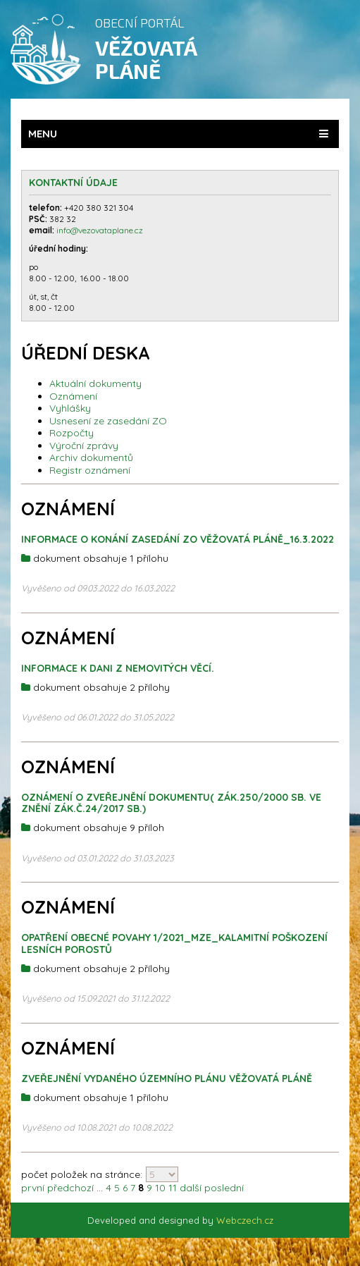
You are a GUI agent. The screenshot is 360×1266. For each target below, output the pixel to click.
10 (160, 1187)
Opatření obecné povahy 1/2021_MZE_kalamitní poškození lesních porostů (174, 943)
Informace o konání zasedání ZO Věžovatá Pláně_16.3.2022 (177, 539)
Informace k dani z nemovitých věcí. (117, 668)
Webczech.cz (244, 1220)
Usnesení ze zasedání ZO (108, 420)
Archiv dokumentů (91, 457)
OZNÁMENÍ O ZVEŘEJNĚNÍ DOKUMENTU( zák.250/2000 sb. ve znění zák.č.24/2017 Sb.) (171, 803)
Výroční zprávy (83, 445)
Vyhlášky (70, 408)
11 (172, 1187)
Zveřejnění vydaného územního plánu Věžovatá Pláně (166, 1078)
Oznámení (73, 396)
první (32, 1187)
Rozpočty (71, 432)
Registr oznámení (89, 470)
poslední (224, 1187)
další (190, 1187)
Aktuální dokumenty (95, 383)
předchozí (70, 1187)
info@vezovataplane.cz (100, 230)
